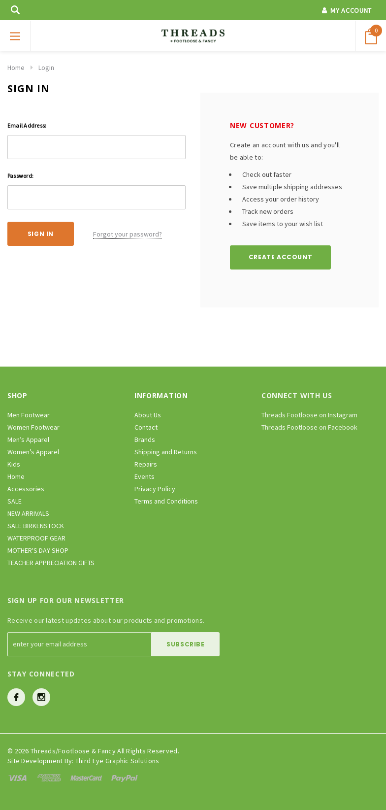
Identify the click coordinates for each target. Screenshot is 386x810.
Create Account (280, 257)
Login (46, 67)
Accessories (25, 488)
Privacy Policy (154, 488)
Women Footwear (33, 427)
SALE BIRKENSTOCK (35, 525)
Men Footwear (28, 414)
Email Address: (26, 125)
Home (16, 67)
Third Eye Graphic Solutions (117, 760)
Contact (146, 427)
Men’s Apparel (28, 439)
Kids (13, 464)
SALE (14, 501)
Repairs (145, 464)
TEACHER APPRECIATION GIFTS (51, 562)
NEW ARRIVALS (28, 513)
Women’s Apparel (33, 451)
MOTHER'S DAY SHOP (37, 550)
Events (144, 476)
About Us (147, 414)
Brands (144, 439)
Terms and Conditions (166, 501)
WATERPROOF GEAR (36, 538)
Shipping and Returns (165, 451)
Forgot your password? (127, 234)
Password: (20, 175)
